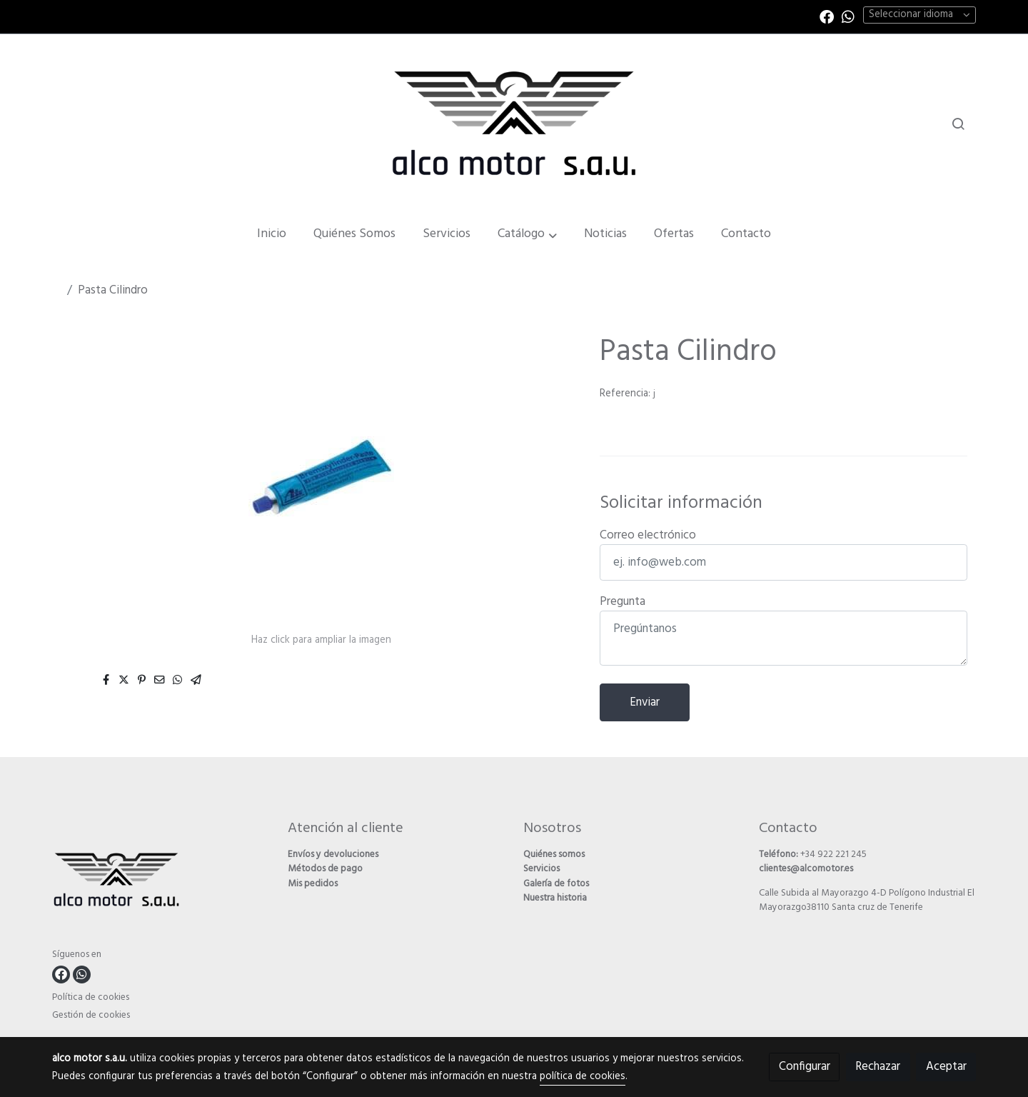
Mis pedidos (313, 883)
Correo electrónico (648, 535)
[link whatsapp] (848, 16)
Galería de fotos (556, 883)
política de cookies (582, 1076)
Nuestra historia (555, 898)
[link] (514, 123)
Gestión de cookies (91, 1015)
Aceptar (946, 1066)
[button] (527, 234)
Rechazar (877, 1066)
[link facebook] (827, 16)
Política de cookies (90, 997)
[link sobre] (161, 882)
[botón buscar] (958, 123)
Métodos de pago (325, 868)
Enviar (645, 702)
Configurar (804, 1066)
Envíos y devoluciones (333, 854)
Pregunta (622, 602)
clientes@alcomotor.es (806, 868)
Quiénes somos (554, 854)
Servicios (541, 868)
